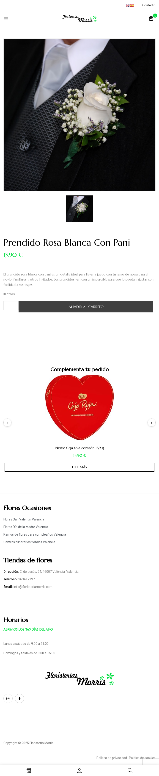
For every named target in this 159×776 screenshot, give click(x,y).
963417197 (26, 579)
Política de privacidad (111, 758)
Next (152, 423)
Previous (7, 423)
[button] (151, 18)
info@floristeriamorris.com (33, 587)
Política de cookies (142, 758)
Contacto (149, 5)
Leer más (79, 467)
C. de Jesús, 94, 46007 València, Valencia (49, 571)
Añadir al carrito (86, 306)
